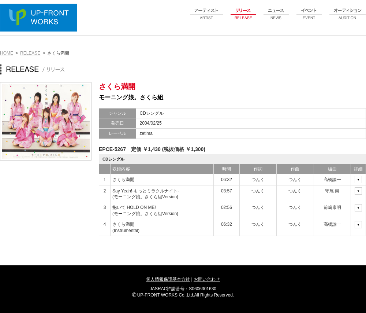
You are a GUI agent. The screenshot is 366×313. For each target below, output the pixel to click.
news (276, 18)
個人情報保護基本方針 (168, 279)
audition (347, 18)
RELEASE (30, 53)
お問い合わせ (207, 279)
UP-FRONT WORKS (40, 18)
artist (206, 18)
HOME (6, 53)
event (309, 18)
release (243, 18)
